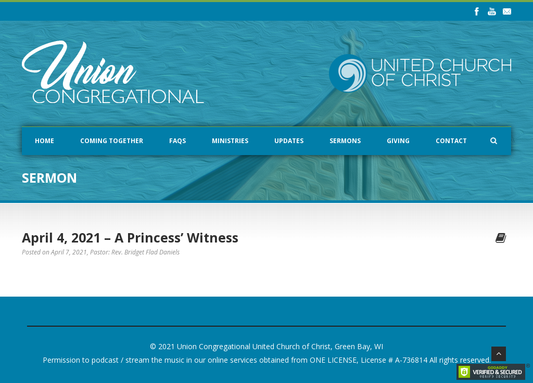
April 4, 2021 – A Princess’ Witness (130, 237)
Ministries (230, 140)
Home (44, 140)
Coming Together (111, 140)
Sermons (345, 140)
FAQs (177, 140)
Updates (288, 140)
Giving (398, 140)
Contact (451, 140)
